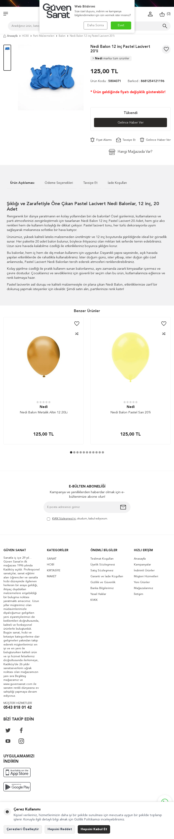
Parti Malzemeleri (43, 36)
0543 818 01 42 (17, 708)
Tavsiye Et (125, 140)
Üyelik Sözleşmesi (102, 564)
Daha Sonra (95, 25)
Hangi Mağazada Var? (130, 152)
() (165, 14)
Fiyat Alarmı (101, 140)
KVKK (94, 600)
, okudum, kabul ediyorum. (77, 519)
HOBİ (25, 36)
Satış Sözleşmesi (101, 570)
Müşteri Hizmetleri (146, 576)
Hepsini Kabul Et (94, 829)
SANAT (51, 558)
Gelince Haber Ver (131, 122)
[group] (51, 77)
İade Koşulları (117, 182)
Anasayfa (10, 36)
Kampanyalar (142, 564)
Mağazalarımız (143, 588)
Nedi (111, 58)
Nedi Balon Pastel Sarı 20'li (130, 413)
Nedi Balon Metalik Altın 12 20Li (44, 413)
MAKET (51, 576)
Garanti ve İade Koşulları (106, 576)
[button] (71, 452)
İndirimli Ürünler (144, 570)
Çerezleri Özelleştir (23, 829)
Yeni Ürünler (142, 582)
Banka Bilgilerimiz (102, 588)
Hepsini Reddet (60, 829)
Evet (121, 25)
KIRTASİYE (53, 570)
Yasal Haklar (98, 594)
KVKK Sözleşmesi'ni (64, 518)
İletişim (138, 594)
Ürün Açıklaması (22, 182)
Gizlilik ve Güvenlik (102, 582)
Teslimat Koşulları (102, 558)
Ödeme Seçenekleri (59, 182)
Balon (62, 36)
